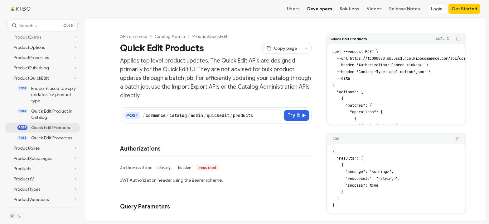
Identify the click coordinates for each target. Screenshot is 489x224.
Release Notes (404, 9)
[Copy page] (281, 48)
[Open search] (42, 25)
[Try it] (296, 115)
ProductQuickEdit (209, 36)
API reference (133, 36)
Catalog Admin (170, 36)
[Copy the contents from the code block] (458, 39)
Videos (374, 9)
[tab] (336, 138)
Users (293, 9)
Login (437, 9)
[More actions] (306, 48)
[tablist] (389, 139)
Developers (319, 9)
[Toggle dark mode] (15, 216)
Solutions (349, 9)
